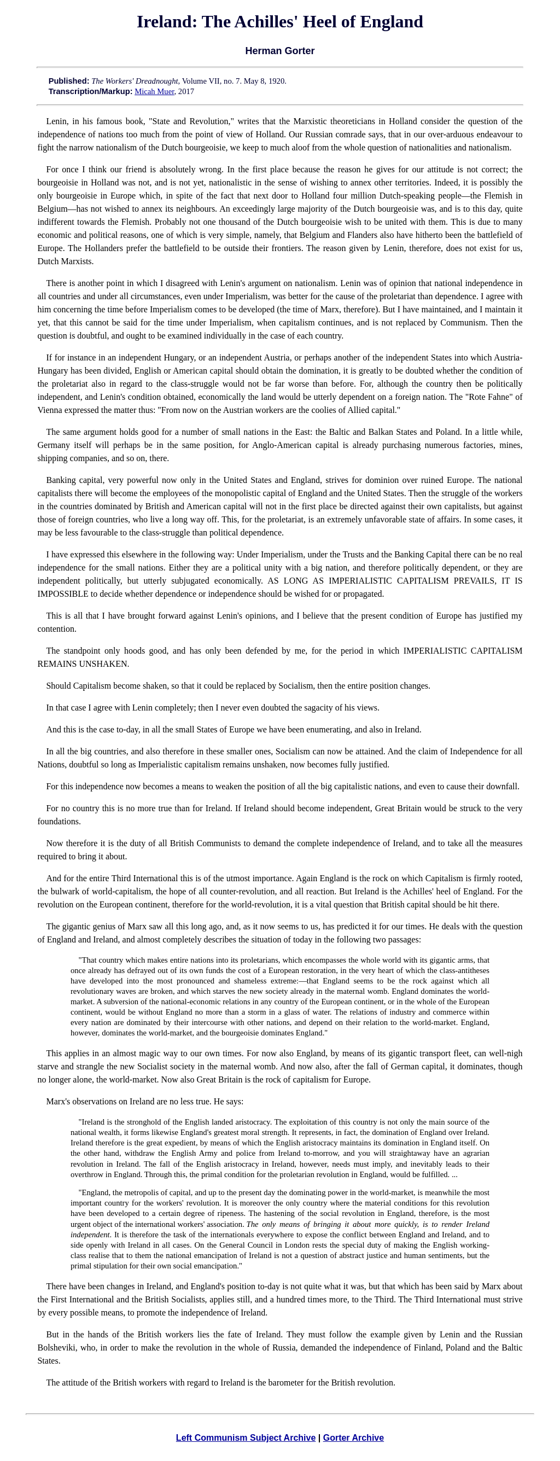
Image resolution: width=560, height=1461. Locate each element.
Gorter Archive (353, 1437)
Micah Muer (154, 91)
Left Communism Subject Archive (246, 1437)
